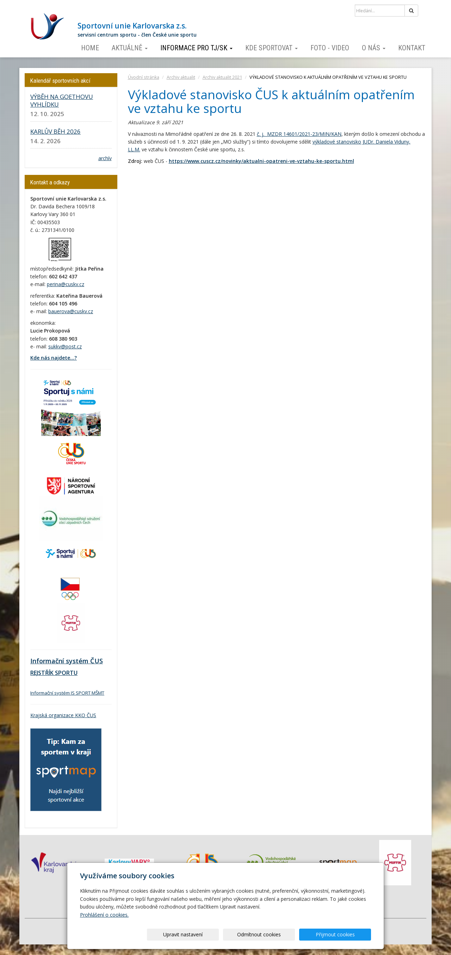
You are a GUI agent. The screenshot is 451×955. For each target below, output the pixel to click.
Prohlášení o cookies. (104, 914)
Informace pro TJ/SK (196, 48)
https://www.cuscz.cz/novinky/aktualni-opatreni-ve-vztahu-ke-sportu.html (261, 161)
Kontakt (411, 48)
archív (105, 158)
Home (90, 48)
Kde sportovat (271, 48)
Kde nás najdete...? (53, 357)
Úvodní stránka (143, 77)
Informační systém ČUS (66, 661)
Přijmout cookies (344, 934)
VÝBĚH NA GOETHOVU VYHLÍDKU (61, 100)
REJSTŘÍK (42, 673)
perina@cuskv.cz (65, 284)
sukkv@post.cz (65, 346)
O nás (373, 48)
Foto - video (329, 48)
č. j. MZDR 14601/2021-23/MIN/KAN (299, 134)
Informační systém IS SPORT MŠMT (67, 693)
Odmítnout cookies (286, 934)
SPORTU (66, 673)
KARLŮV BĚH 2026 (55, 131)
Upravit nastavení (228, 934)
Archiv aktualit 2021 (222, 77)
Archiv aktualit (181, 77)
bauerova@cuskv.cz (70, 311)
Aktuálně (130, 48)
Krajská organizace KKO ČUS (63, 715)
